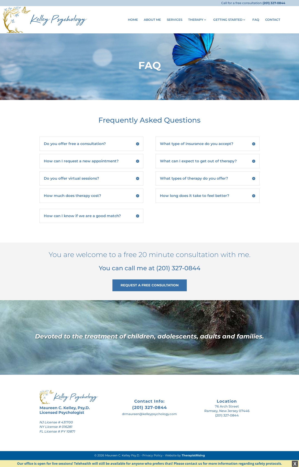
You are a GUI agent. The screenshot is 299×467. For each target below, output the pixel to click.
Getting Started (227, 20)
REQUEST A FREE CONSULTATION (150, 285)
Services (174, 20)
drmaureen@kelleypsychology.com (149, 414)
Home (133, 20)
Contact (272, 20)
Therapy (195, 20)
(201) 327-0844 (178, 268)
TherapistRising (193, 455)
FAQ (255, 20)
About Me (152, 20)
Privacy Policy (152, 455)
